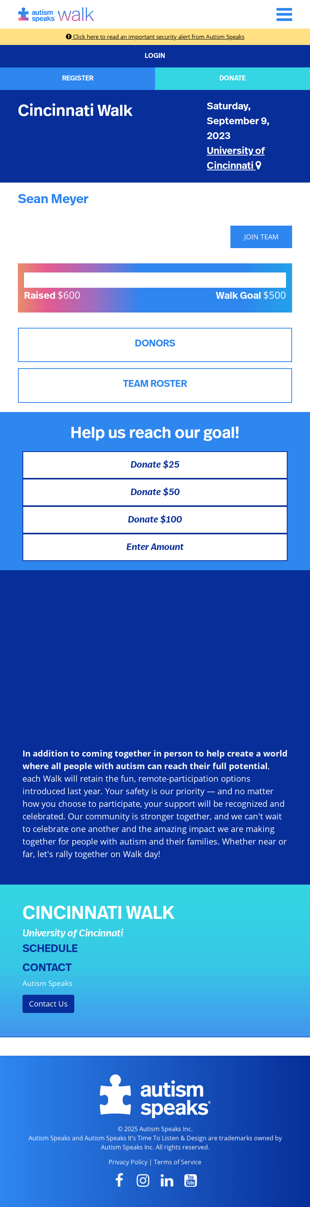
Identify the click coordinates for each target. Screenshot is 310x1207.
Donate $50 (155, 492)
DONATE (232, 78)
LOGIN (155, 56)
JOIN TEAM (261, 236)
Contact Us (48, 1004)
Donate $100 (155, 519)
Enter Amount (155, 547)
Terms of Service (177, 1162)
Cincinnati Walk (75, 111)
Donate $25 (155, 465)
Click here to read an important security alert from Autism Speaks (155, 36)
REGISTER (77, 78)
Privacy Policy (128, 1162)
